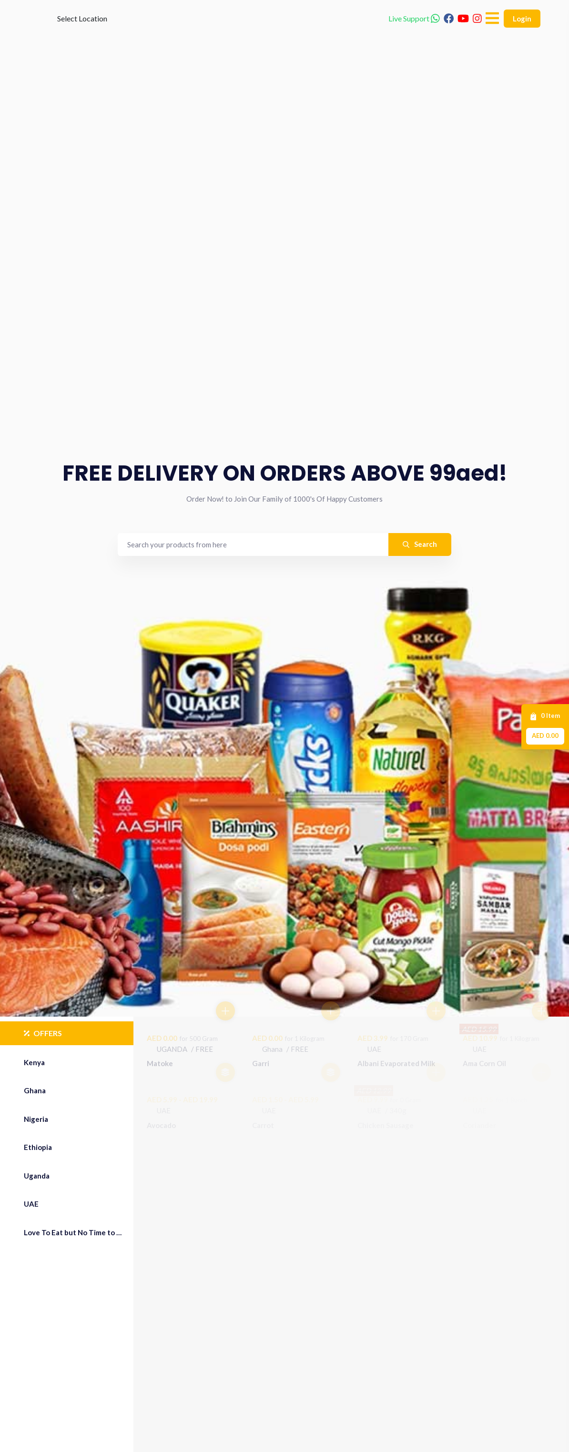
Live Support (414, 33)
